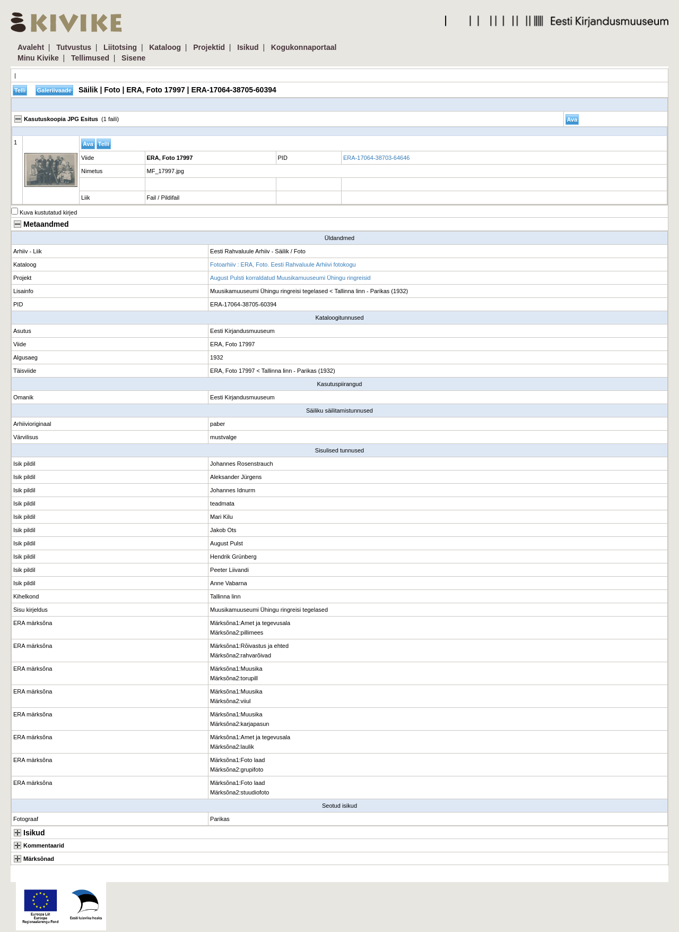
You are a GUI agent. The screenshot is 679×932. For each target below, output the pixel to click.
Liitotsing (120, 47)
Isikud (247, 47)
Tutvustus (73, 47)
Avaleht (31, 47)
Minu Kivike (38, 58)
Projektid (209, 47)
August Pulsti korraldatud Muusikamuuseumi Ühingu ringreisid (290, 278)
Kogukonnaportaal (304, 47)
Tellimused (90, 58)
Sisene (133, 58)
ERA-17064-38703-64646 (376, 158)
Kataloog (165, 47)
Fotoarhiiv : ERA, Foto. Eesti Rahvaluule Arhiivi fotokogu (283, 264)
